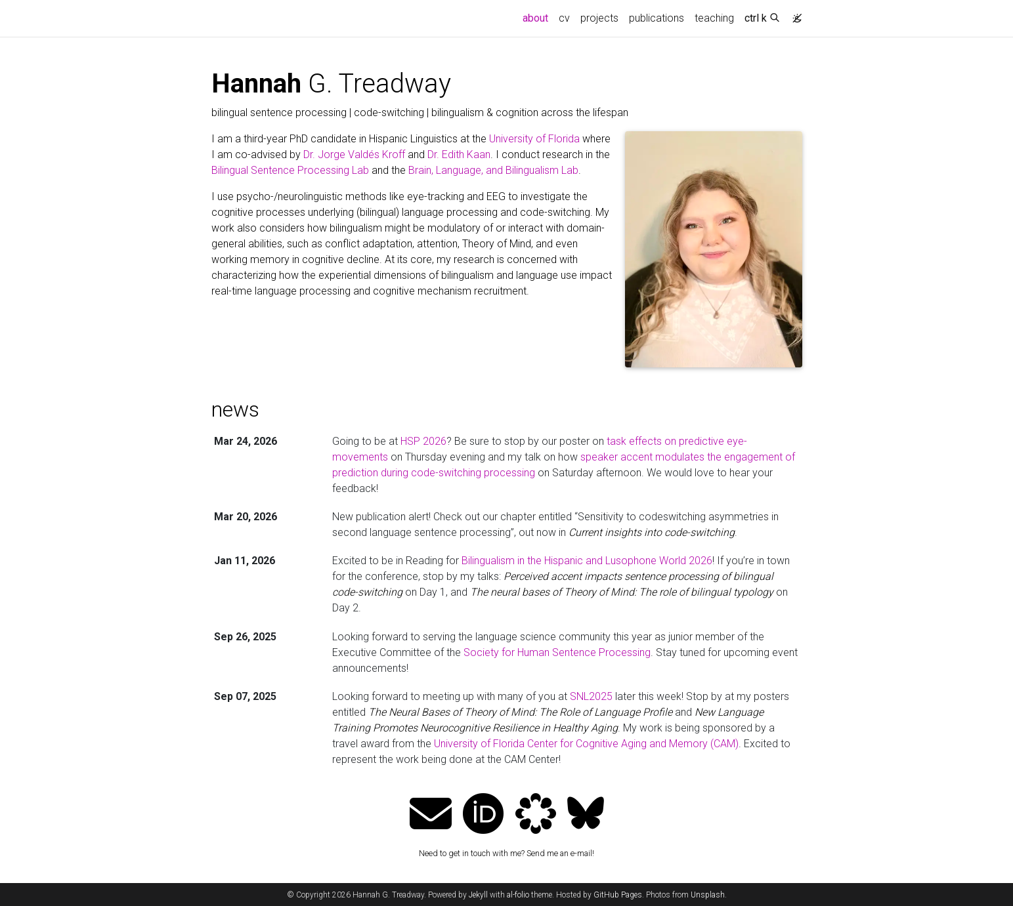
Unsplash (708, 894)
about (538, 17)
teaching (714, 18)
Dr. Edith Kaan (458, 154)
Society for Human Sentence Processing (557, 652)
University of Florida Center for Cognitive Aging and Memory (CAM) (586, 743)
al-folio (518, 894)
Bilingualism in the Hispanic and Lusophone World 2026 (587, 560)
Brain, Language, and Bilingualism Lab (493, 170)
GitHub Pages (617, 894)
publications (656, 18)
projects (599, 18)
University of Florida (534, 139)
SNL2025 (591, 696)
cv (564, 18)
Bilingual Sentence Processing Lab (290, 170)
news (235, 409)
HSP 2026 (423, 441)
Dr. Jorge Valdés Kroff (354, 154)
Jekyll (478, 894)
